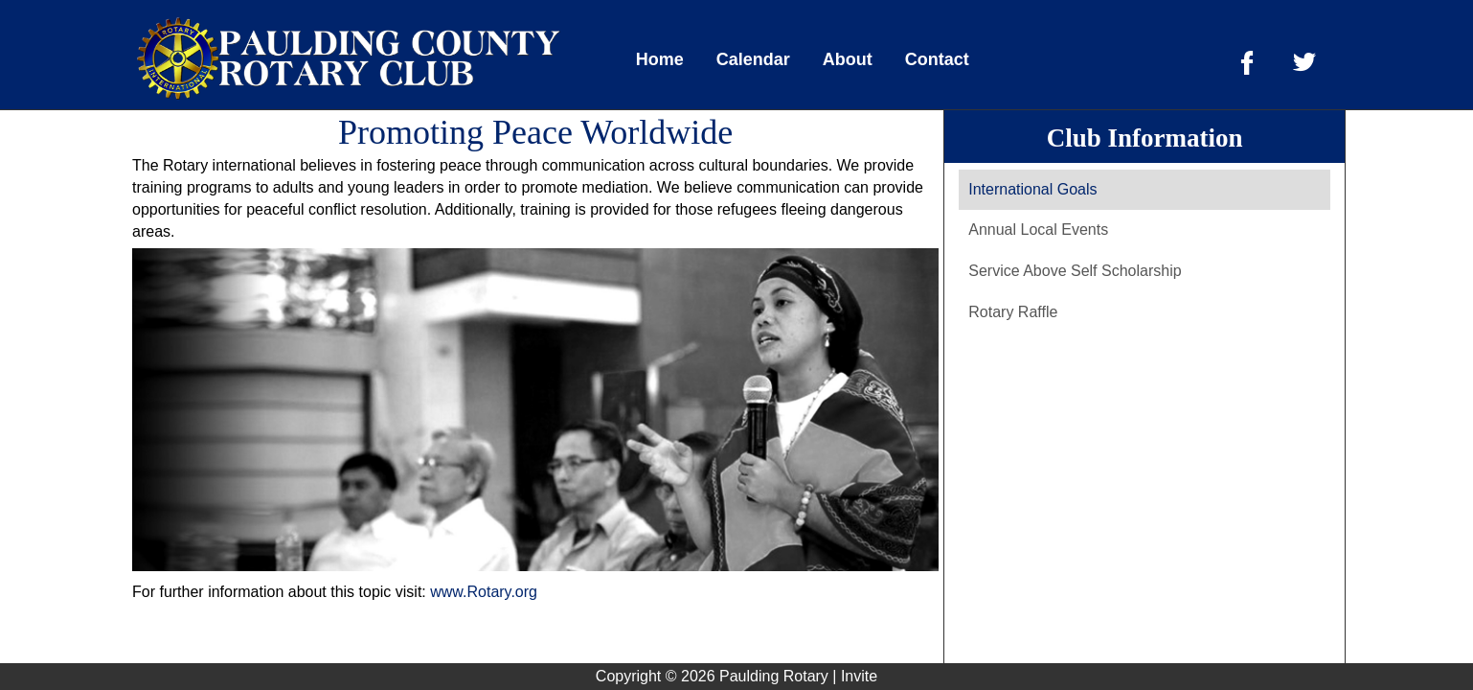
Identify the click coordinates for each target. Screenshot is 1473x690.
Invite (859, 676)
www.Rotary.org (483, 592)
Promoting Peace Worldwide (535, 132)
